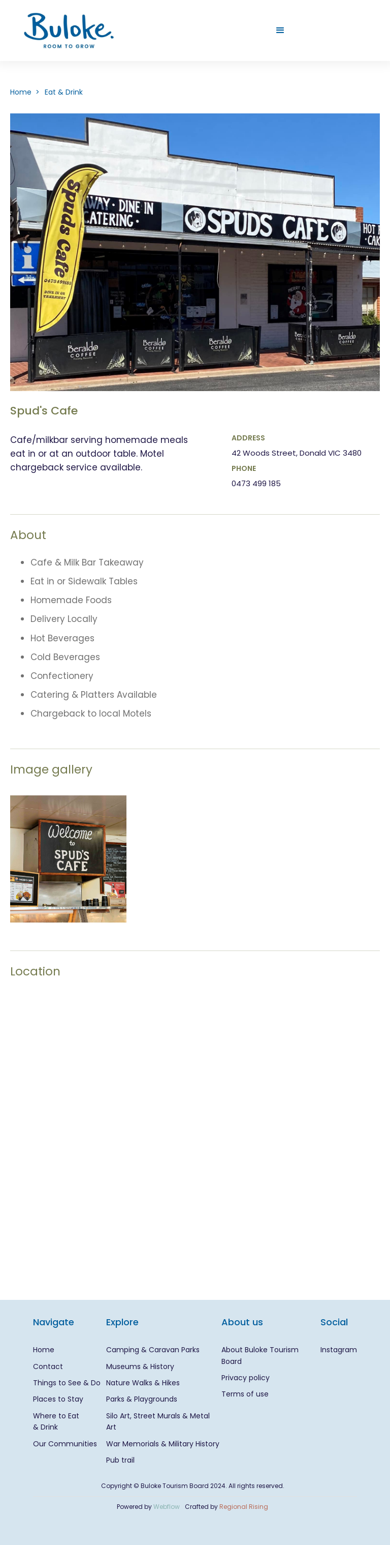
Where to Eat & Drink (56, 1421)
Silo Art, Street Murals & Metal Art (158, 1421)
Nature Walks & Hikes (143, 1383)
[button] (280, 30)
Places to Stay (58, 1399)
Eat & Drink (64, 92)
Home (43, 1350)
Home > (25, 92)
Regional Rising (243, 1506)
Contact (48, 1366)
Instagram (338, 1350)
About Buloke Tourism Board (260, 1355)
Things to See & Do (67, 1383)
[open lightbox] (68, 859)
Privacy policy (245, 1378)
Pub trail (120, 1460)
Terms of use (245, 1394)
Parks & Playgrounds (141, 1399)
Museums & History (140, 1366)
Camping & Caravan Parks (153, 1350)
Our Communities (65, 1444)
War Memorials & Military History (162, 1444)
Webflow (166, 1506)
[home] (68, 30)
